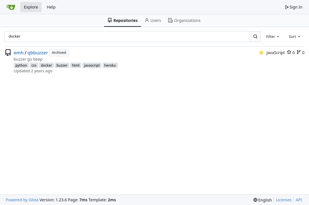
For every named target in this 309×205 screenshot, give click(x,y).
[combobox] (273, 36)
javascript (92, 65)
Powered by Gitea (22, 199)
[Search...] (255, 36)
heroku (110, 65)
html (76, 65)
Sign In (293, 7)
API (299, 199)
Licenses (284, 199)
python (21, 65)
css (33, 65)
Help (51, 7)
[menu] (262, 200)
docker (46, 65)
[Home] (11, 7)
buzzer (61, 65)
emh (19, 53)
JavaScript (272, 52)
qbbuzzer (37, 53)
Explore (31, 7)
